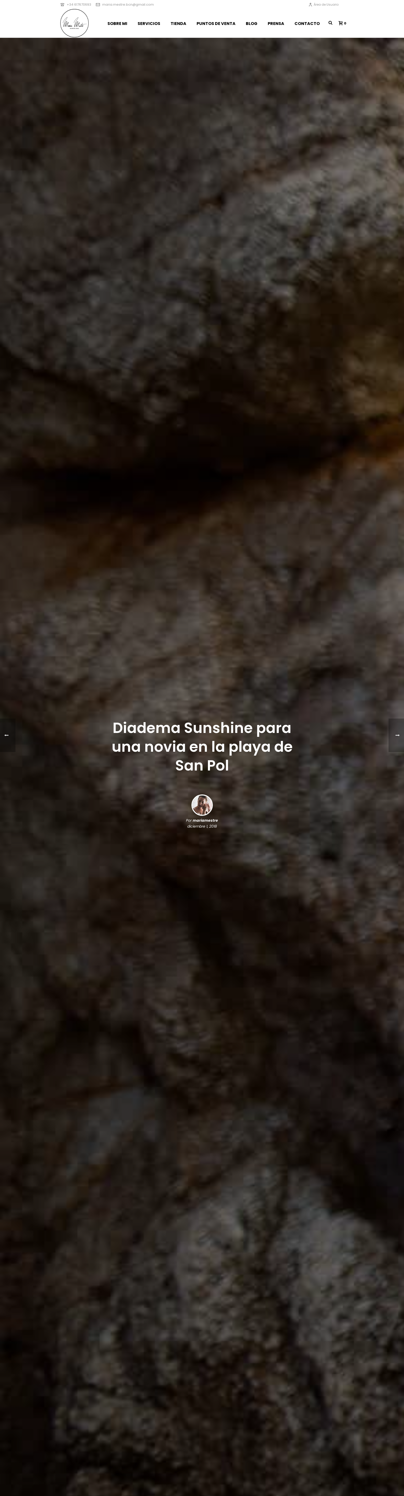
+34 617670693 (79, 4)
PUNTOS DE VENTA (216, 23)
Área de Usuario (323, 4)
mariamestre (205, 820)
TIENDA (178, 23)
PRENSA (276, 23)
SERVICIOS (149, 23)
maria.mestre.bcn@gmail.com (128, 4)
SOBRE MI (117, 23)
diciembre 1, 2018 (202, 826)
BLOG (251, 23)
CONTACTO (307, 23)
